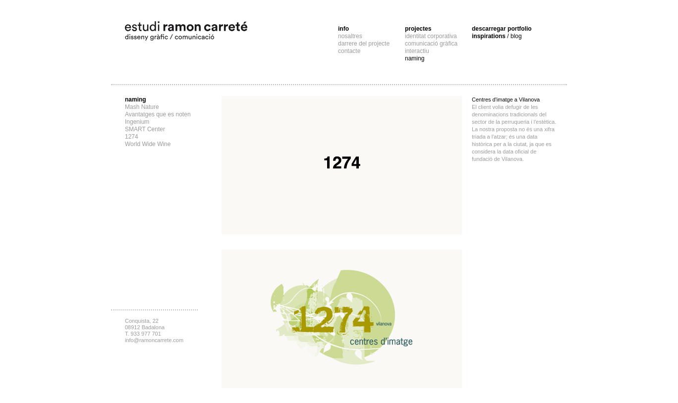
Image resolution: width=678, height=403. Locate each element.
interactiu (417, 51)
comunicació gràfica (431, 43)
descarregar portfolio (502, 28)
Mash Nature (142, 106)
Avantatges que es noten (158, 114)
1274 (131, 136)
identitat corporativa (431, 36)
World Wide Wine (147, 144)
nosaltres (350, 36)
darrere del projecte (364, 43)
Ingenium (137, 121)
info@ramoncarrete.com (154, 340)
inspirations (497, 36)
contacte (349, 51)
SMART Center (145, 129)
